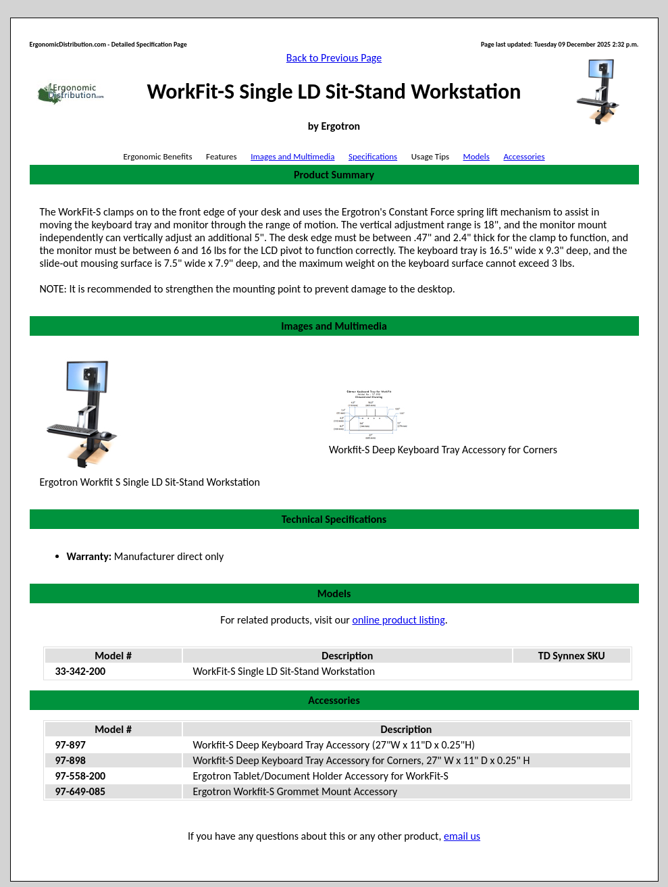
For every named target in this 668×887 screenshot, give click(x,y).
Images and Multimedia (292, 156)
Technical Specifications (334, 519)
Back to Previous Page (334, 57)
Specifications (373, 156)
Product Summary (334, 174)
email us (462, 836)
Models (476, 156)
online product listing (399, 619)
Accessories (523, 156)
